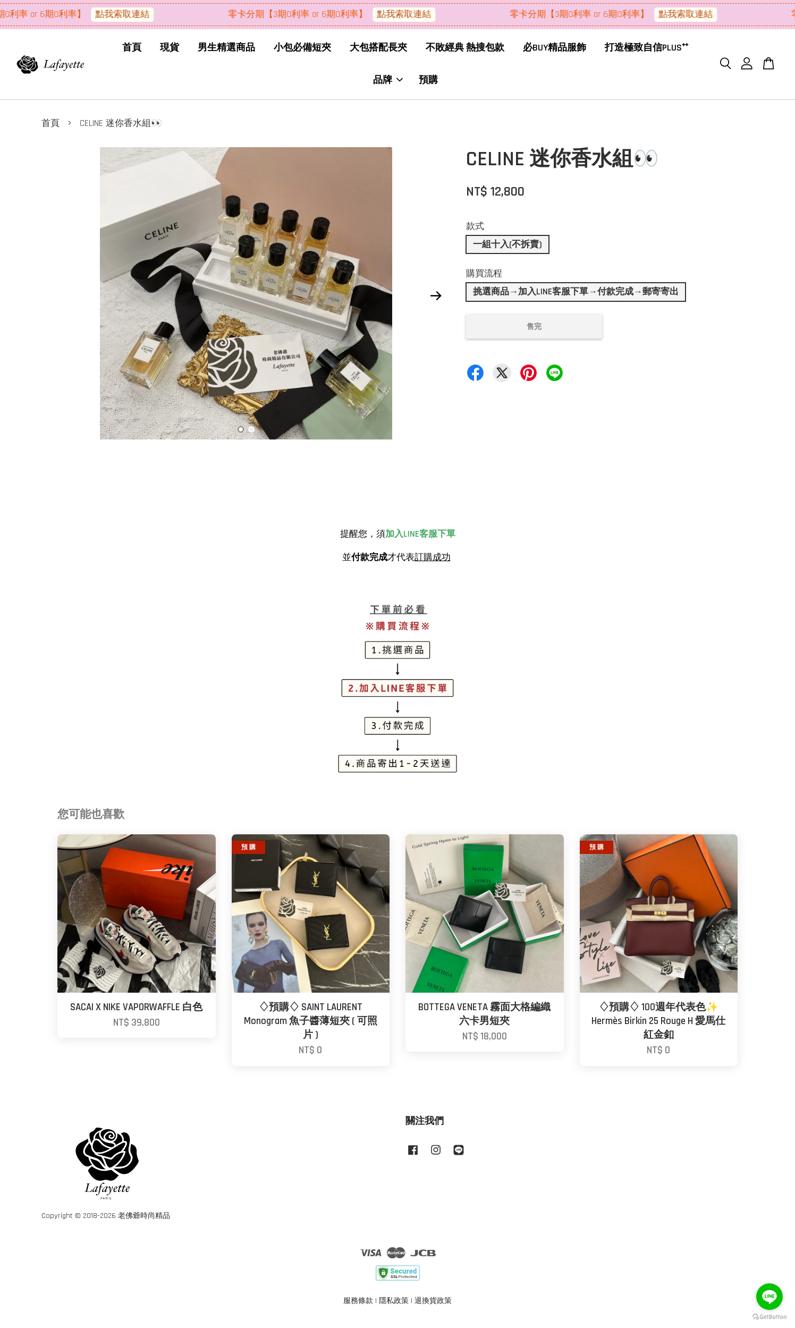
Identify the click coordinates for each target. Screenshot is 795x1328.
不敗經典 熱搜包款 (465, 50)
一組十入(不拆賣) (507, 249)
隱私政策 (394, 1305)
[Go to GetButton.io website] (769, 1317)
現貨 (169, 50)
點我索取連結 (133, 14)
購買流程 (484, 278)
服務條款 (358, 1305)
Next (435, 300)
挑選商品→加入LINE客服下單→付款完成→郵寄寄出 (576, 296)
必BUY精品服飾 (554, 50)
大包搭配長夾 (378, 50)
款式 (475, 231)
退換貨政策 (433, 1305)
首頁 (131, 50)
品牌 (388, 82)
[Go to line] (769, 1296)
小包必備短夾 (302, 50)
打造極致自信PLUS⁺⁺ (646, 50)
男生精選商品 (226, 50)
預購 (428, 82)
